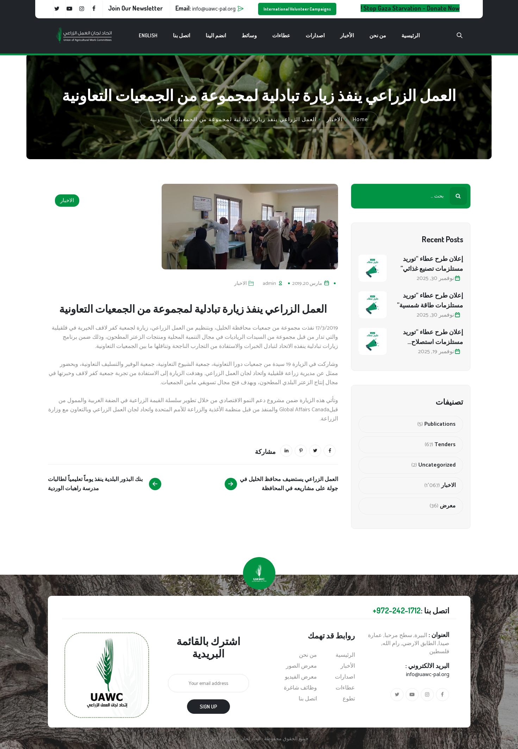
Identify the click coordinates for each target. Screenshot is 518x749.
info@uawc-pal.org (427, 674)
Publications (440, 424)
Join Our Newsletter (135, 8)
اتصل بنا (181, 35)
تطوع (349, 699)
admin (269, 284)
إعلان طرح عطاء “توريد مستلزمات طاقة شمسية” (430, 300)
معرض (448, 506)
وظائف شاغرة (300, 688)
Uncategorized (437, 465)
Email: (205, 8)
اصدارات (315, 35)
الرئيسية (410, 35)
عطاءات (281, 35)
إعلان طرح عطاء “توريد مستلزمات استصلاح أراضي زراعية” (433, 337)
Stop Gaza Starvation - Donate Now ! (410, 8)
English (148, 35)
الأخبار (347, 35)
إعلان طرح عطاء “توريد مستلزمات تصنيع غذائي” (431, 263)
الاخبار (67, 200)
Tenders (445, 444)
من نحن (377, 35)
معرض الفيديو (301, 677)
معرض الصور (301, 666)
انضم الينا (216, 35)
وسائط (249, 35)
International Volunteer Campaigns (297, 9)
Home (360, 119)
